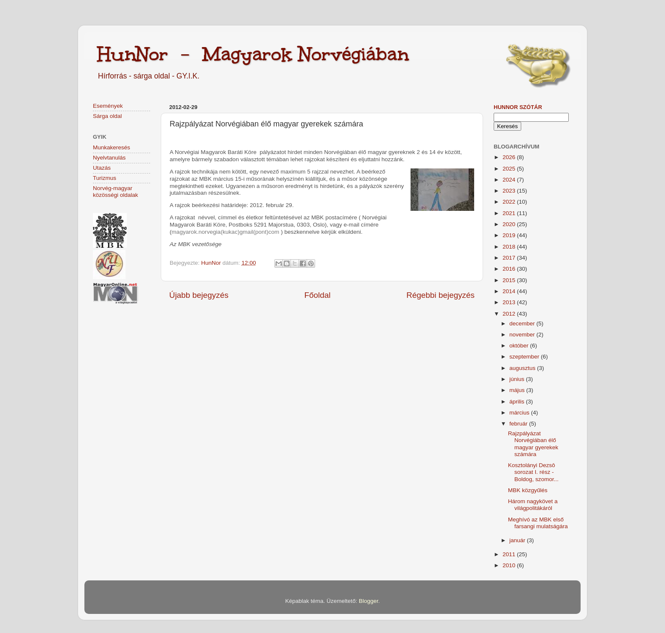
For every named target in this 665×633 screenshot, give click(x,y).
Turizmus (104, 178)
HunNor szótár (518, 107)
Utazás (102, 168)
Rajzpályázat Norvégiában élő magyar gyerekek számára (533, 443)
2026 (510, 157)
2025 (510, 168)
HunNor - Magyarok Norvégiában (253, 54)
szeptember (525, 356)
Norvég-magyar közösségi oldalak (115, 191)
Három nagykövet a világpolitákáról (533, 504)
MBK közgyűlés (528, 490)
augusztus (523, 368)
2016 (510, 269)
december (522, 323)
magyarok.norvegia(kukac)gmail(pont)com (225, 232)
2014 (510, 291)
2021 (510, 213)
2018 (510, 247)
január (518, 540)
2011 (510, 554)
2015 (510, 280)
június (517, 379)
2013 (510, 302)
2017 (510, 258)
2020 (510, 224)
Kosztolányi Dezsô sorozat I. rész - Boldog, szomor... (533, 472)
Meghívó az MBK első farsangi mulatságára (538, 522)
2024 (510, 179)
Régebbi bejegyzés (440, 295)
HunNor (211, 263)
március (520, 412)
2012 (510, 314)
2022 (510, 202)
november (522, 334)
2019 (510, 235)
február (519, 423)
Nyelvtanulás (109, 157)
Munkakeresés (111, 147)
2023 (510, 191)
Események (108, 106)
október (519, 345)
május (517, 390)
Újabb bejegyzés (199, 295)
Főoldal (318, 295)
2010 (510, 565)
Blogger (368, 601)
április (517, 401)
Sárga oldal (107, 116)
